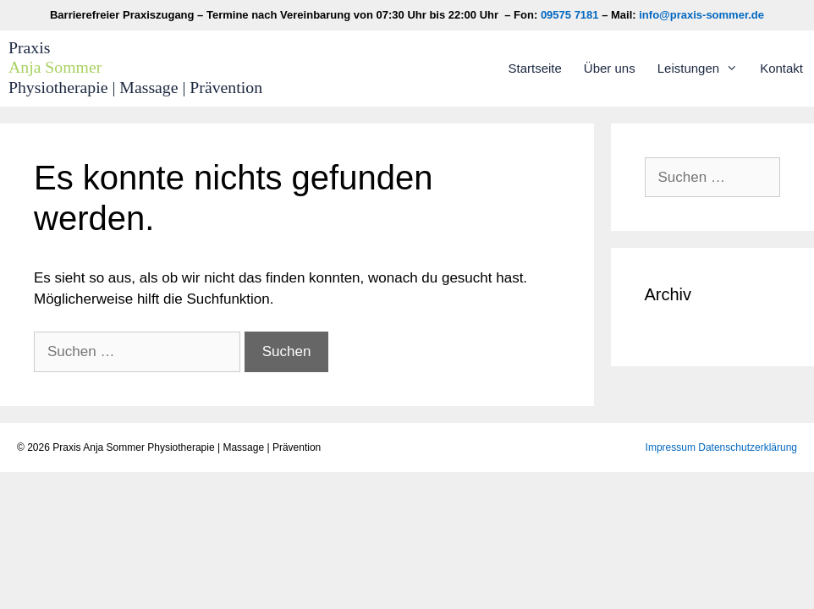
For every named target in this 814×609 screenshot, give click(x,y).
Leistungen (703, 68)
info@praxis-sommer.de (701, 14)
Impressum (671, 447)
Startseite (534, 68)
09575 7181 (570, 14)
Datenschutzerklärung (747, 447)
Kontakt (781, 68)
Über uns (609, 68)
